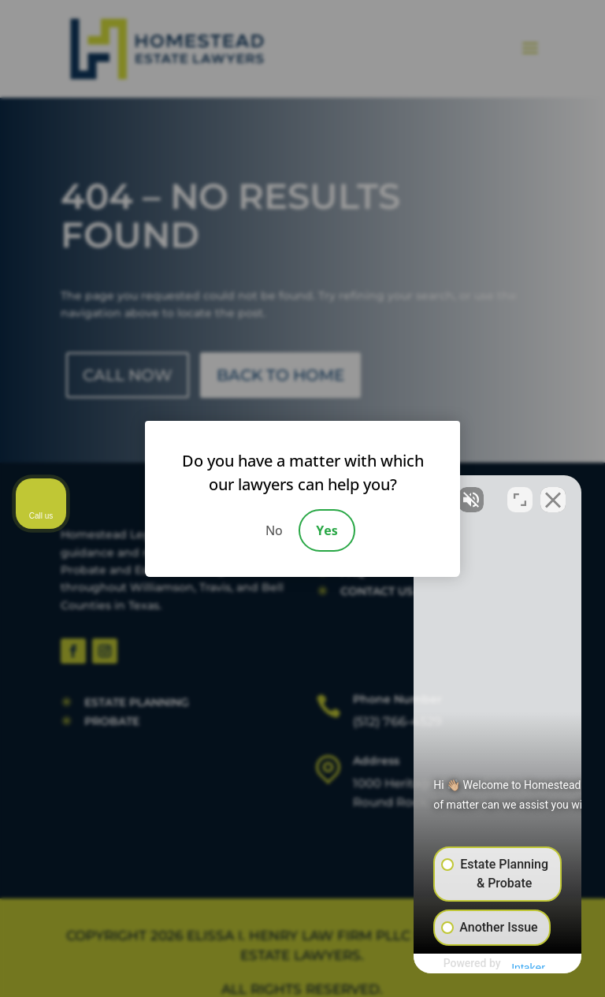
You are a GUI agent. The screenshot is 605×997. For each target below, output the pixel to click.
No (274, 530)
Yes (326, 530)
